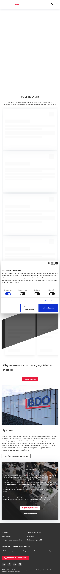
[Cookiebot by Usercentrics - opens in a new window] (49, 263)
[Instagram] (20, 564)
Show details (49, 301)
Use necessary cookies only (29, 308)
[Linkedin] (4, 564)
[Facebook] (9, 564)
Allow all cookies (49, 308)
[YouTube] (14, 564)
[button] (30, 379)
